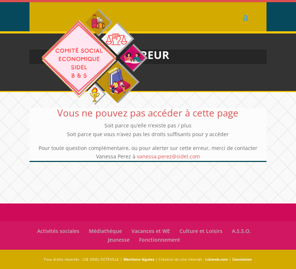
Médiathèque (105, 231)
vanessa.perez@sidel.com (168, 156)
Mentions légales (138, 259)
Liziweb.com (216, 259)
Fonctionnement (159, 239)
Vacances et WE (150, 231)
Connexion (242, 259)
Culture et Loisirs (200, 231)
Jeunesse (119, 239)
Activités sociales (58, 231)
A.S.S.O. (241, 231)
